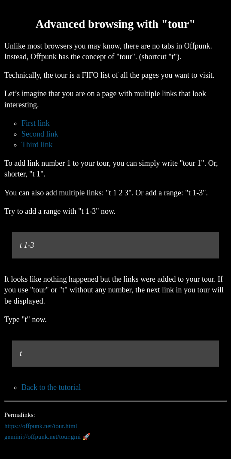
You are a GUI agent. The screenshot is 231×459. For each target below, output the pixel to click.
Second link (39, 134)
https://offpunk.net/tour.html (40, 426)
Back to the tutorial (51, 387)
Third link (37, 144)
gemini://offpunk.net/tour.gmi (42, 436)
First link (35, 123)
